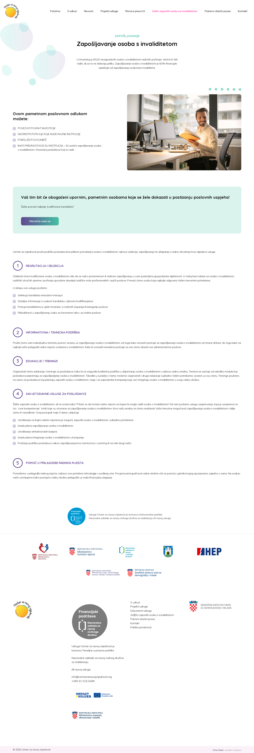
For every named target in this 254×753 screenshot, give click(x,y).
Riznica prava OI (135, 11)
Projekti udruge (109, 11)
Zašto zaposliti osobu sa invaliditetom (174, 11)
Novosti (88, 11)
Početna (55, 11)
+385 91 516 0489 (83, 681)
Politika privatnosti (141, 627)
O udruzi (72, 11)
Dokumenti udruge (141, 610)
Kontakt (242, 11)
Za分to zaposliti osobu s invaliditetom (152, 615)
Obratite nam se (40, 221)
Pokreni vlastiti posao (218, 11)
